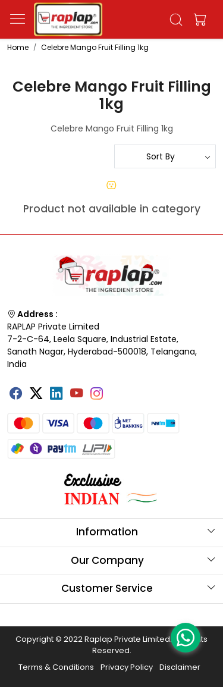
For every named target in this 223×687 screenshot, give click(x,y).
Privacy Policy (126, 667)
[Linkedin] (56, 394)
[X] (36, 394)
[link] (175, 19)
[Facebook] (16, 394)
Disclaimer (179, 667)
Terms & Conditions (56, 667)
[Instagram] (97, 394)
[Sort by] (165, 156)
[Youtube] (77, 394)
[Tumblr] (117, 389)
